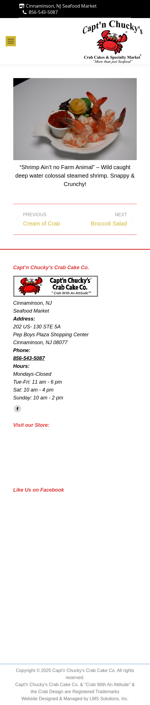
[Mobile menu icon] (11, 41)
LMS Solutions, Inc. (109, 698)
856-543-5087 (43, 12)
